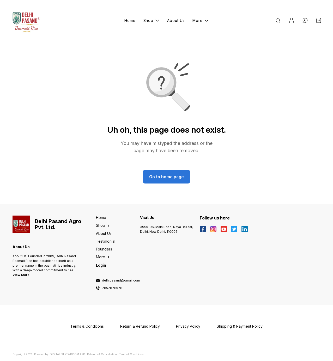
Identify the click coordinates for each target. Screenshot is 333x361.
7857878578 (112, 288)
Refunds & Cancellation (102, 354)
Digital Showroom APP (67, 354)
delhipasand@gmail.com (121, 280)
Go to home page (166, 176)
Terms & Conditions (131, 354)
